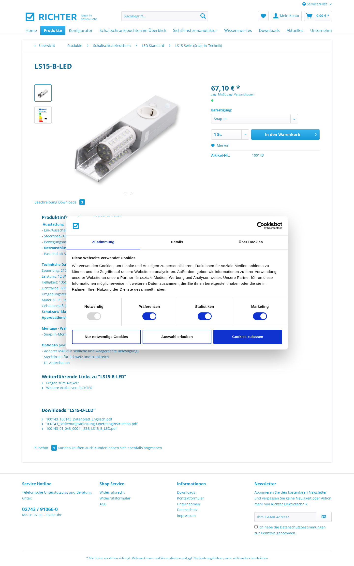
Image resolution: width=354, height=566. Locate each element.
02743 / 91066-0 (40, 509)
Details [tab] (177, 242)
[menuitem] (164, 18)
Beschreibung (45, 202)
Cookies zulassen (247, 337)
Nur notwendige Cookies (106, 337)
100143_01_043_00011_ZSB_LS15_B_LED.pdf (79, 428)
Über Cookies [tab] (251, 242)
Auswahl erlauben (177, 337)
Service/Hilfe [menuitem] (315, 4)
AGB (103, 504)
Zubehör (46, 447)
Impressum (186, 515)
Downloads (71, 202)
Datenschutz (187, 509)
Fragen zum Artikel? (60, 383)
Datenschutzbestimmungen (303, 527)
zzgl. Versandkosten (240, 94)
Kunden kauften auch (75, 447)
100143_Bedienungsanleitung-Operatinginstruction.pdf (89, 423)
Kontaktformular (190, 498)
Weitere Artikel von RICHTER (67, 387)
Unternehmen (188, 504)
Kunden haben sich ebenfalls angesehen (128, 447)
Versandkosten (171, 558)
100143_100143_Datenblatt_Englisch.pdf (77, 419)
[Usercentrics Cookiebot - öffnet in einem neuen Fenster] (260, 225)
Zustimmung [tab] (103, 242)
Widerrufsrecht (112, 492)
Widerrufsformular (115, 498)
